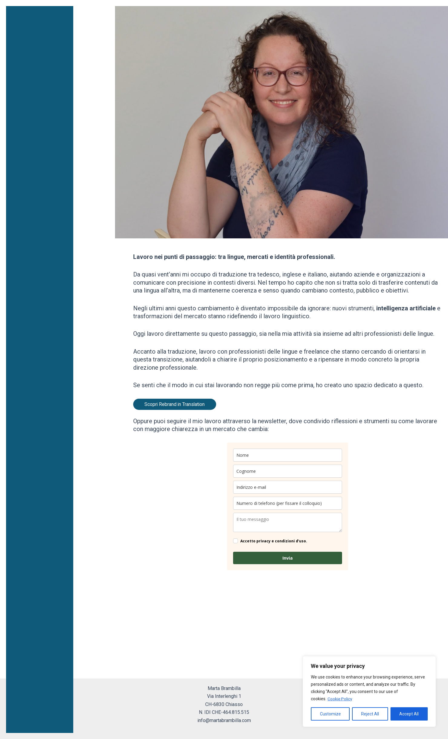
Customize (330, 713)
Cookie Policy (340, 698)
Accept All (409, 713)
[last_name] (287, 471)
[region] (369, 691)
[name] (287, 455)
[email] (287, 487)
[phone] (287, 503)
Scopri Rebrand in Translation (176, 404)
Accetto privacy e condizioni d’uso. (273, 540)
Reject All (370, 713)
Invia (287, 558)
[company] (287, 522)
